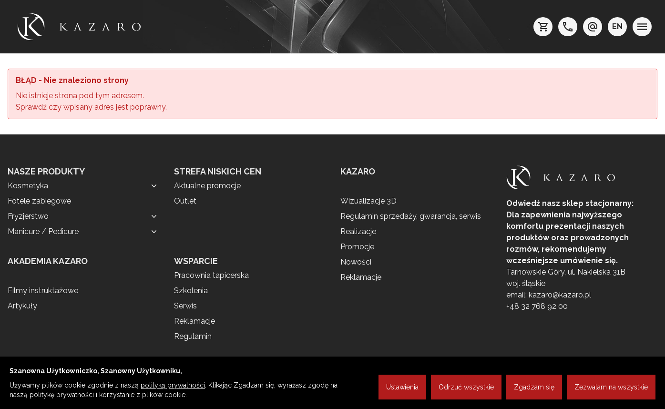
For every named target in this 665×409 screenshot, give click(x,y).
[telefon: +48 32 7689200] (567, 26)
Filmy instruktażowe (43, 290)
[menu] (642, 26)
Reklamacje (194, 321)
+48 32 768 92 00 (537, 306)
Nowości (355, 261)
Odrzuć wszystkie (466, 387)
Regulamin (193, 336)
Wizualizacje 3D (368, 200)
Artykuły (22, 305)
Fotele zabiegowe (39, 200)
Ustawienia (402, 387)
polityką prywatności (173, 385)
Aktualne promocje (207, 185)
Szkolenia (191, 290)
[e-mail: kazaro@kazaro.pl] (592, 26)
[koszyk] (542, 26)
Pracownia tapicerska (211, 275)
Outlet (185, 200)
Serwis (185, 305)
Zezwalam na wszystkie (611, 387)
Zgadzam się (534, 387)
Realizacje (358, 231)
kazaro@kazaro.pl (560, 294)
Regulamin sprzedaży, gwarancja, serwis (410, 216)
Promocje (357, 246)
